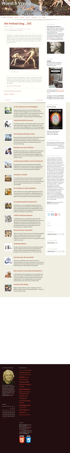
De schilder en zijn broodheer (25, 188)
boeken (44, 17)
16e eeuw (20, 370)
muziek (21, 396)
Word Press (29, 426)
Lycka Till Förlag (60, 90)
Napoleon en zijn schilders (24, 147)
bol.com (48, 92)
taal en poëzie (22, 407)
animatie (21, 374)
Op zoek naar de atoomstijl (24, 257)
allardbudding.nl (59, 91)
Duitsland (22, 382)
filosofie (22, 384)
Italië (27, 394)
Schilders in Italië (20, 175)
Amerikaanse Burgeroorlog (24, 134)
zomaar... (27, 415)
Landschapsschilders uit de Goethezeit (28, 161)
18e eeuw (17, 17)
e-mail (49, 39)
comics (27, 377)
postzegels (22, 401)
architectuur (27, 374)
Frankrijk (21, 387)
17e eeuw (23, 370)
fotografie (28, 384)
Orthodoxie (23, 398)
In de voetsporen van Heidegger (26, 107)
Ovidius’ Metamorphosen (23, 215)
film (40, 17)
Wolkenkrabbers (20, 244)
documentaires (23, 379)
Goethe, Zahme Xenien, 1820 (62, 12)
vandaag (4, 17)
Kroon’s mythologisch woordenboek (12, 91)
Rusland (21, 403)
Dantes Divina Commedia (23, 230)
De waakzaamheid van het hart (25, 202)
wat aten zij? (40, 100)
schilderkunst (34, 17)
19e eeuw (22, 17)
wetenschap (22, 415)
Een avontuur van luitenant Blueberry (28, 271)
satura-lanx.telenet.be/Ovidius (15, 85)
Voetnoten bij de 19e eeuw (23, 120)
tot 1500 (26, 412)
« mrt (5, 418)
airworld (7, 100)
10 (14, 410)
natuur (26, 396)
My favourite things (21, 284)
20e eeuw (28, 17)
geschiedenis (10, 17)
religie (28, 401)
